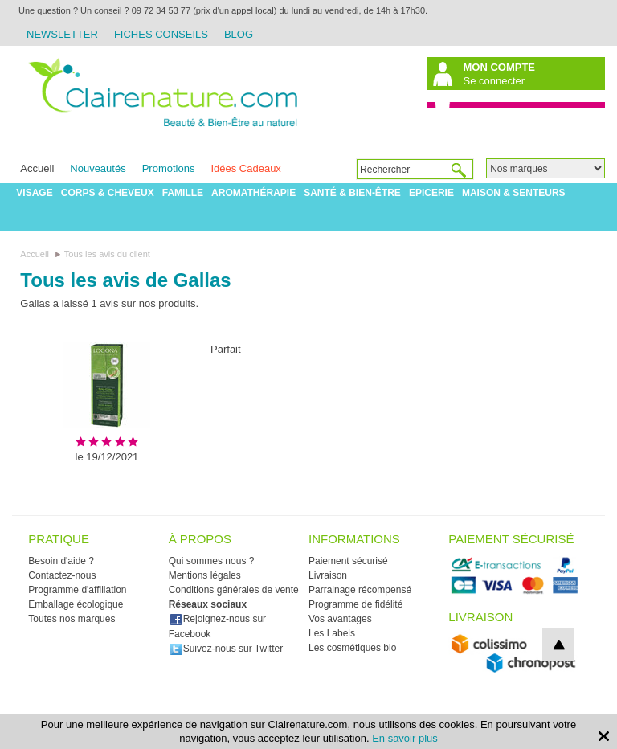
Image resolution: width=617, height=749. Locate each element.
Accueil (37, 168)
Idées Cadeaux (245, 168)
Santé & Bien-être (352, 193)
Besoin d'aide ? (61, 561)
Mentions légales (205, 575)
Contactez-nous (62, 575)
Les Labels (331, 633)
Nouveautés (97, 168)
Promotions (168, 168)
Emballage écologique (75, 604)
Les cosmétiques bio (352, 647)
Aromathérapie (253, 193)
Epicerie (431, 193)
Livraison (327, 575)
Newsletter (62, 34)
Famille (182, 193)
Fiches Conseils (161, 34)
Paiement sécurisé (348, 561)
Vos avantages (340, 618)
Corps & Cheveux (107, 193)
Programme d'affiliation (77, 590)
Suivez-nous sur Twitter (227, 648)
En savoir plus (405, 738)
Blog (238, 34)
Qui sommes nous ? (212, 561)
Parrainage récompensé (359, 590)
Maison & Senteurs (514, 193)
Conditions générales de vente (234, 590)
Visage (34, 193)
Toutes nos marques (71, 618)
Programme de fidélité (355, 604)
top (558, 644)
